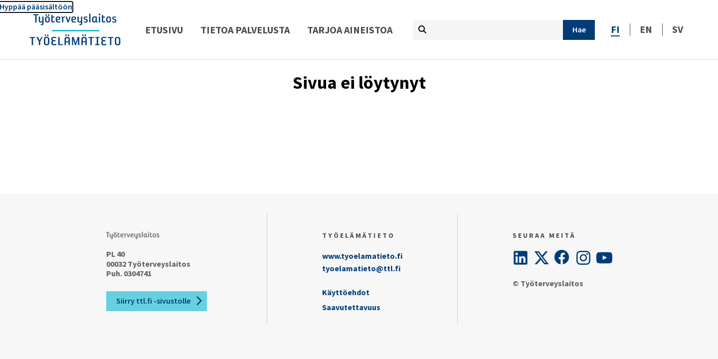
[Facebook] (562, 258)
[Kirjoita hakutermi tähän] (488, 30)
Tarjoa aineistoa (349, 29)
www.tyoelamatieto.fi (362, 256)
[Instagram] (583, 258)
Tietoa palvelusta (245, 29)
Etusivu (164, 29)
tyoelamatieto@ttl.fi (361, 268)
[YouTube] (604, 258)
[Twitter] (541, 258)
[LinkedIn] (521, 258)
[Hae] (579, 30)
